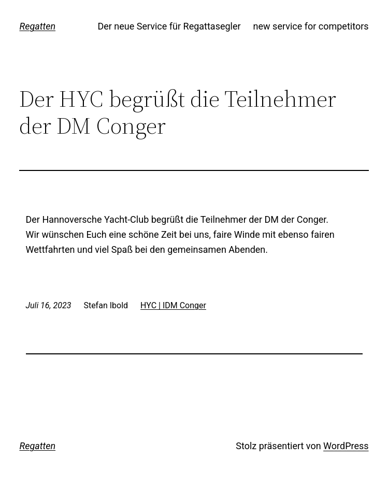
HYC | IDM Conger (173, 305)
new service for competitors (311, 26)
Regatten (37, 26)
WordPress (345, 445)
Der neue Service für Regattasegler (168, 26)
